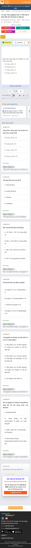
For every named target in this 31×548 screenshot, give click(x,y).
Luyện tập (18, 42)
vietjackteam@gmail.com (12, 528)
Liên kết (4, 535)
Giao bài (8, 31)
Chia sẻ (8, 28)
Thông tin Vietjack (7, 538)
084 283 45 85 (9, 526)
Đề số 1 (3, 36)
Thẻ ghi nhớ (6, 42)
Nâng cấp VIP (15, 492)
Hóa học (8, 11)
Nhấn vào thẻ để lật (15, 86)
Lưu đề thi (22, 31)
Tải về (22, 28)
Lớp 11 (2, 11)
